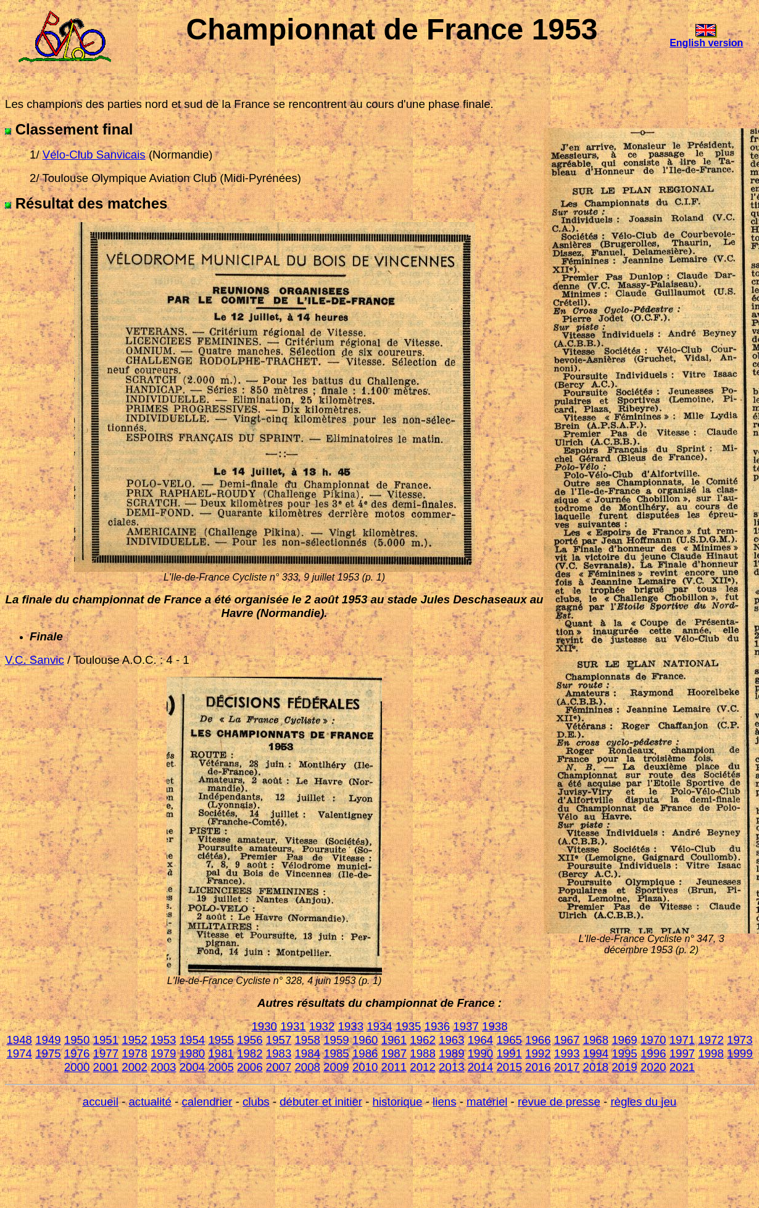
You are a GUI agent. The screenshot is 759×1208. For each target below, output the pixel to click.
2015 (509, 1067)
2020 (653, 1067)
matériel (487, 1101)
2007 (279, 1067)
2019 (624, 1067)
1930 (264, 1026)
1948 (19, 1039)
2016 (538, 1067)
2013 (452, 1067)
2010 (365, 1067)
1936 (437, 1026)
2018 (596, 1067)
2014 (481, 1067)
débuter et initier (321, 1101)
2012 (423, 1067)
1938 (495, 1026)
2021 (682, 1067)
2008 (307, 1067)
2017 (567, 1067)
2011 (394, 1067)
